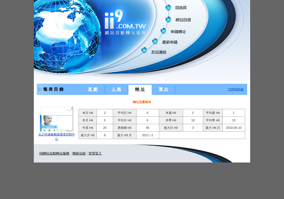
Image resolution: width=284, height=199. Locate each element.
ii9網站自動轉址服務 (54, 153)
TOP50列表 (236, 89)
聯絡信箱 (79, 153)
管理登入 (95, 153)
